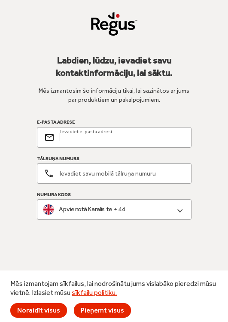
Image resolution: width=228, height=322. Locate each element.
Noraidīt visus (38, 310)
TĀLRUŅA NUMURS (58, 158)
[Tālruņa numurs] (114, 173)
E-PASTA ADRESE (56, 122)
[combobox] (114, 209)
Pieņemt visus (102, 310)
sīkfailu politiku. (94, 293)
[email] (122, 137)
